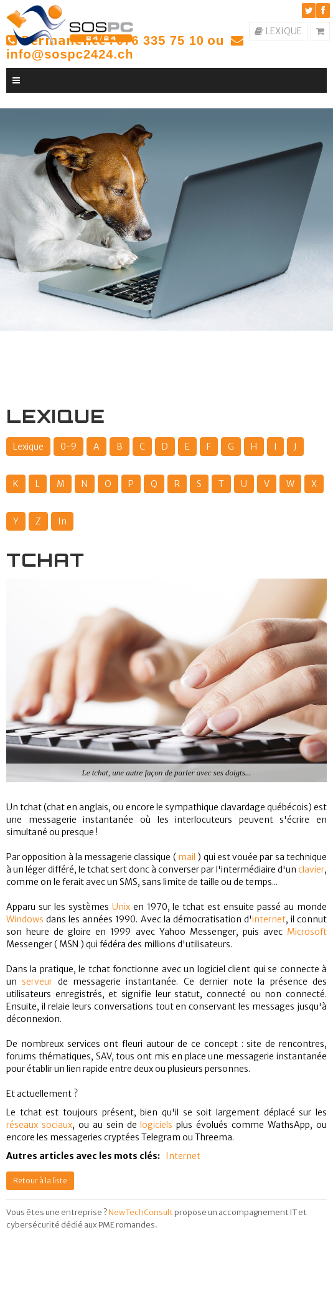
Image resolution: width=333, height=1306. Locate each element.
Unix (121, 906)
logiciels (156, 1124)
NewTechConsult (140, 1212)
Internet (183, 1156)
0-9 (68, 446)
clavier (311, 869)
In (62, 521)
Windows (25, 919)
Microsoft (307, 931)
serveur (37, 981)
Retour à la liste (40, 1180)
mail (186, 857)
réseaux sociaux (39, 1124)
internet (269, 919)
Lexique (28, 446)
